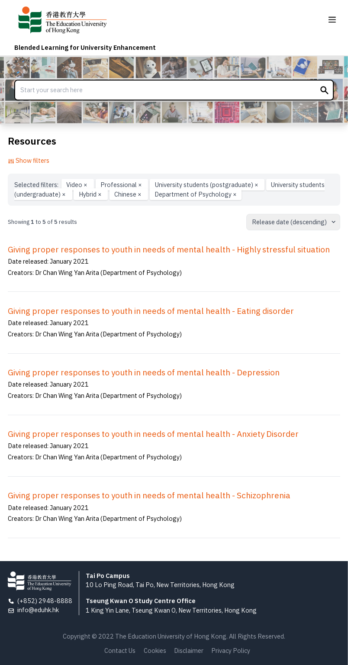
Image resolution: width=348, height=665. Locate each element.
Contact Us (119, 650)
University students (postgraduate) (207, 185)
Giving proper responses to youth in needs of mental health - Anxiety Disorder (153, 434)
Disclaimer (188, 650)
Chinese (128, 194)
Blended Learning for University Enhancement (85, 47)
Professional (121, 185)
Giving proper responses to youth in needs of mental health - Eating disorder (151, 311)
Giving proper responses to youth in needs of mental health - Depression (144, 372)
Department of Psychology (196, 194)
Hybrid (91, 194)
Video (77, 185)
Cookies (155, 650)
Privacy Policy (230, 650)
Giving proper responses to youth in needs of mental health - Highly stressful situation (169, 249)
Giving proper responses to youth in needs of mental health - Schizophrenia (149, 495)
